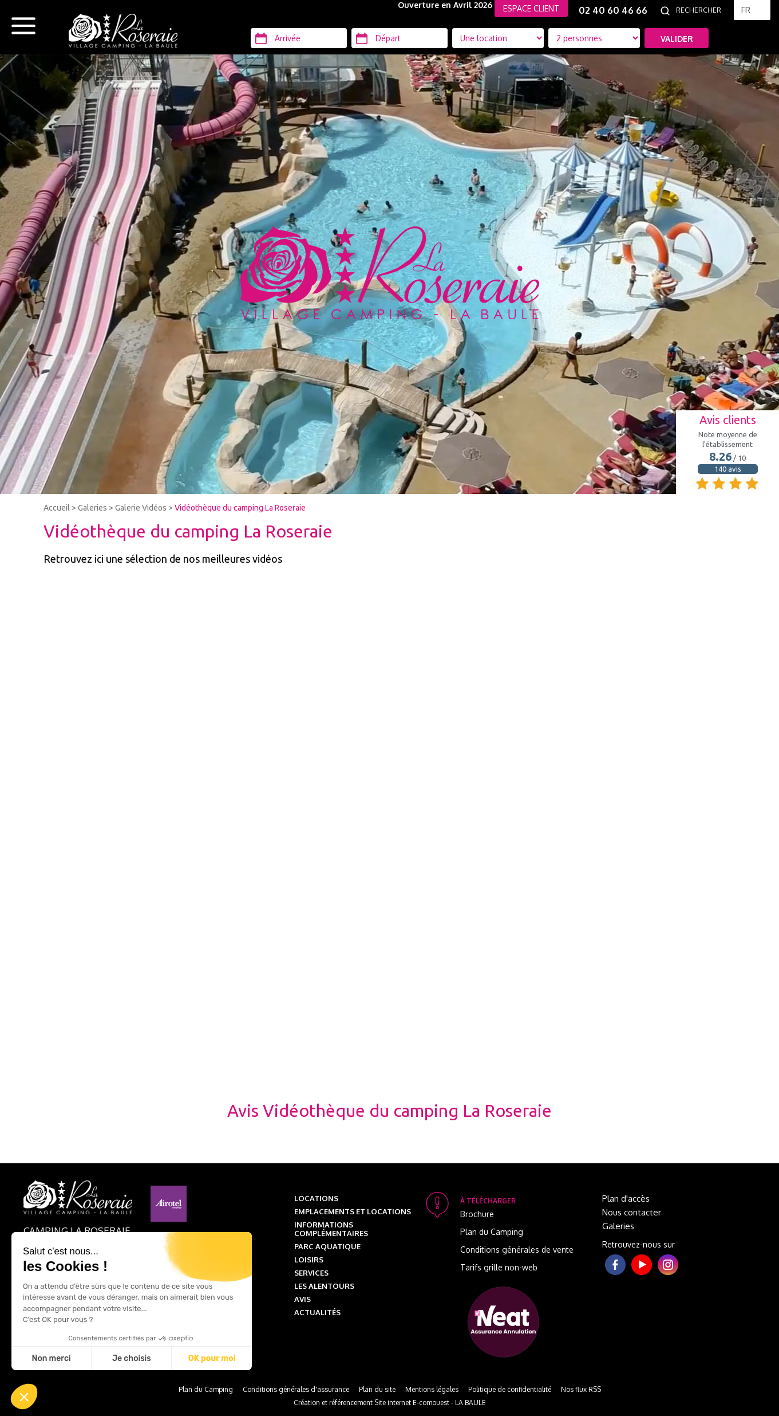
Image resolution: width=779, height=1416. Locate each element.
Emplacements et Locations (352, 1211)
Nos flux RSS (581, 1389)
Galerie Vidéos (141, 507)
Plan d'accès (626, 1198)
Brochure (477, 1214)
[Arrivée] (299, 38)
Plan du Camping (491, 1232)
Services (311, 1272)
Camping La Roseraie (77, 1231)
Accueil (57, 507)
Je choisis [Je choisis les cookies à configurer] (131, 1358)
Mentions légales (431, 1389)
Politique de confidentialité (509, 1389)
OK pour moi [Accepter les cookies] (212, 1358)
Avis (302, 1299)
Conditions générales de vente (517, 1249)
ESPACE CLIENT (531, 8)
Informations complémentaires (331, 1229)
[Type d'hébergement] (594, 38)
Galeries (92, 507)
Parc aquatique (327, 1246)
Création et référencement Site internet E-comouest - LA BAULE (390, 1402)
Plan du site (377, 1389)
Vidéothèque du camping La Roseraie (240, 507)
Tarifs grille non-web (498, 1267)
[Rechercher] (701, 10)
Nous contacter (631, 1212)
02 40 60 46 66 (613, 10)
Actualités (317, 1312)
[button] (24, 1396)
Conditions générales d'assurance (296, 1389)
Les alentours (324, 1286)
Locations (316, 1198)
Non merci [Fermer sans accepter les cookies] (50, 1358)
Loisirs (308, 1259)
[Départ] (399, 38)
